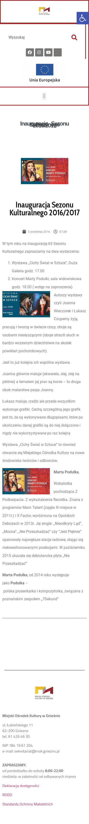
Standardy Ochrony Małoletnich (27, 804)
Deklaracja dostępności (20, 785)
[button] (83, 18)
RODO (7, 794)
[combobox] (34, 37)
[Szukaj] (74, 37)
